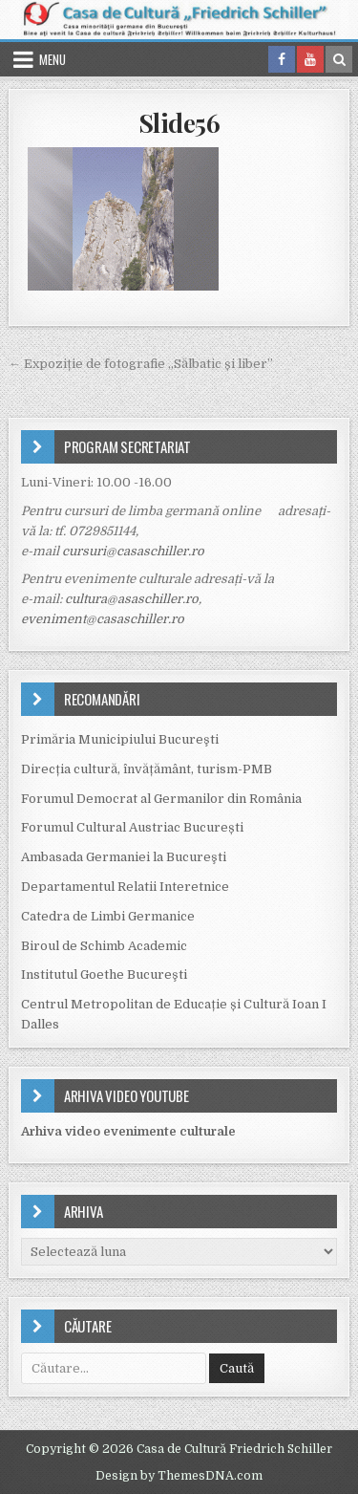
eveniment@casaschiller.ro (102, 619)
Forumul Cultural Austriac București (132, 827)
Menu (52, 59)
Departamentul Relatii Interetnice (125, 886)
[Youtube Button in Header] (310, 59)
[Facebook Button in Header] (281, 59)
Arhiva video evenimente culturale (128, 1131)
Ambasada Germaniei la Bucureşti (123, 857)
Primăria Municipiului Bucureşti (120, 739)
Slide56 (179, 123)
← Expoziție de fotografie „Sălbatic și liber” (141, 364)
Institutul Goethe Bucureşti (104, 974)
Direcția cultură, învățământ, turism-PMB (146, 769)
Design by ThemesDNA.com (179, 1476)
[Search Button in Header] (339, 59)
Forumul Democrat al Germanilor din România (161, 798)
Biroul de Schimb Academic (104, 946)
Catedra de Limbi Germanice (108, 916)
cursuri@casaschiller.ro (133, 551)
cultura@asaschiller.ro (132, 599)
